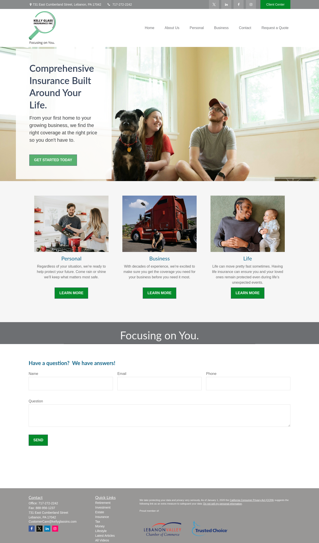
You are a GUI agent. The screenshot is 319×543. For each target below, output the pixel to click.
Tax (97, 521)
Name (33, 374)
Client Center (275, 4)
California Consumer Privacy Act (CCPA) (252, 500)
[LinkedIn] (226, 4)
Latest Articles (105, 535)
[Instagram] (55, 529)
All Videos (102, 540)
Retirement (103, 503)
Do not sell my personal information (222, 503)
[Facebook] (239, 4)
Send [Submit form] (38, 440)
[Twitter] (214, 4)
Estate (99, 512)
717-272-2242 (119, 4)
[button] (149, 28)
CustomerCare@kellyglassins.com (53, 521)
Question (36, 401)
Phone (211, 374)
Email (121, 374)
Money (100, 526)
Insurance (102, 517)
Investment (103, 507)
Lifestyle (101, 531)
